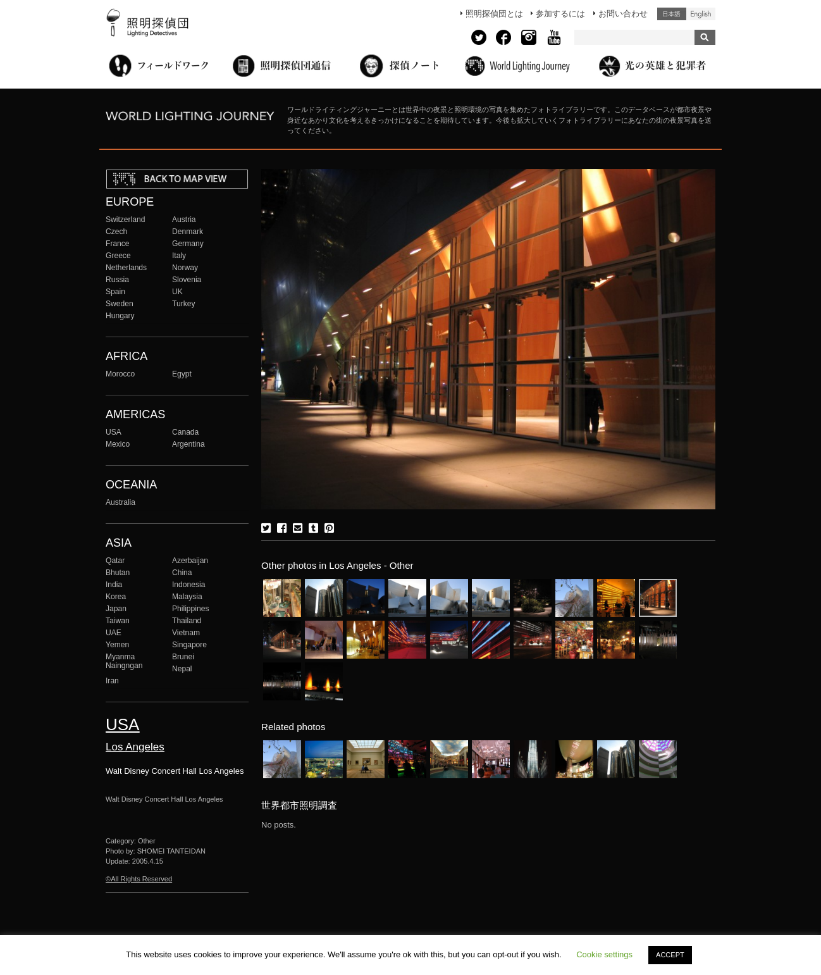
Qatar (115, 560)
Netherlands (126, 267)
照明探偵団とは (494, 13)
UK (177, 291)
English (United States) (700, 14)
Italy (179, 255)
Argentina (188, 444)
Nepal (182, 668)
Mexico (118, 444)
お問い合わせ (623, 13)
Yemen (117, 644)
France (118, 243)
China (182, 572)
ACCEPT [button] (670, 955)
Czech (116, 231)
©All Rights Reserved (139, 879)
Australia (120, 502)
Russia (117, 279)
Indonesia (188, 584)
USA (113, 432)
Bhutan (118, 572)
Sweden (119, 303)
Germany (188, 243)
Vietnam (186, 632)
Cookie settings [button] (604, 954)
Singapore (189, 644)
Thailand (186, 620)
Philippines (190, 608)
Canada (185, 432)
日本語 (671, 14)
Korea (116, 596)
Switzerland (125, 219)
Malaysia (187, 596)
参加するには (560, 13)
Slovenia (186, 279)
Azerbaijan (190, 560)
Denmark (187, 231)
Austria (184, 219)
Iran (112, 680)
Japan (116, 608)
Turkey (183, 303)
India (114, 584)
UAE (113, 632)
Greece (118, 255)
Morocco (120, 374)
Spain (115, 291)
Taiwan (118, 620)
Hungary (120, 315)
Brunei (183, 656)
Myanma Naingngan (124, 661)
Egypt (182, 374)
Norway (185, 267)
